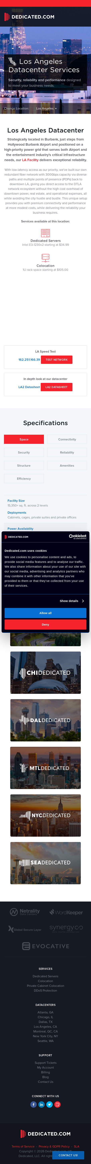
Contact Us (45, 1081)
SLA (76, 1146)
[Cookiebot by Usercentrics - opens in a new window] (68, 536)
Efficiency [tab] (24, 478)
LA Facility (30, 160)
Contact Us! (68, 1155)
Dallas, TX (45, 1022)
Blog (45, 1077)
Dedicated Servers (45, 237)
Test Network (57, 360)
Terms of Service (23, 1146)
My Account (45, 1067)
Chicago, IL (45, 1017)
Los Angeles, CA (45, 1026)
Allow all (46, 613)
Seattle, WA (46, 1041)
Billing (45, 1072)
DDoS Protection (45, 990)
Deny (45, 624)
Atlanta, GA (45, 1012)
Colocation (45, 262)
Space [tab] (24, 439)
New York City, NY (45, 1036)
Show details (69, 601)
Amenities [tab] (67, 465)
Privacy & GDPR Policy (54, 1146)
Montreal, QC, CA (45, 1031)
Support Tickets (45, 1062)
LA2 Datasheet (29, 387)
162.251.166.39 (29, 359)
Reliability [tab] (67, 452)
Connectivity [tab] (67, 439)
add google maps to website (46, 339)
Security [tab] (24, 452)
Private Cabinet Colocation (45, 985)
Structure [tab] (24, 465)
